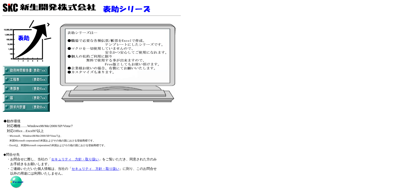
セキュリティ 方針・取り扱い (75, 159)
